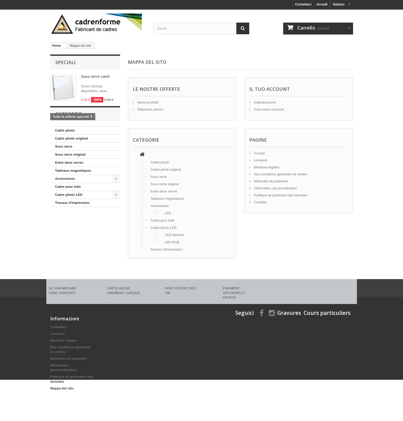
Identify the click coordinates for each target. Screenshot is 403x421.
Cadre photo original (71, 160)
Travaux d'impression (72, 224)
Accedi (321, 4)
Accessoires (65, 200)
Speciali (65, 62)
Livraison (260, 160)
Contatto (260, 202)
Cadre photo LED (69, 216)
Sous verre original (70, 176)
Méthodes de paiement (270, 181)
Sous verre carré (95, 76)
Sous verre (63, 168)
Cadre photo (65, 152)
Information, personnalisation (275, 188)
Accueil (259, 153)
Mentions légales (266, 167)
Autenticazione (264, 102)
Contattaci (303, 4)
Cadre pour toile (68, 208)
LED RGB (172, 242)
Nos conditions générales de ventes (280, 174)
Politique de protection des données (280, 195)
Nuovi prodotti (147, 102)
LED (168, 213)
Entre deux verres (69, 184)
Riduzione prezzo (150, 109)
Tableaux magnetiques (73, 192)
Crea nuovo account (268, 109)
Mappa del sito (62, 388)
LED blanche (174, 235)
